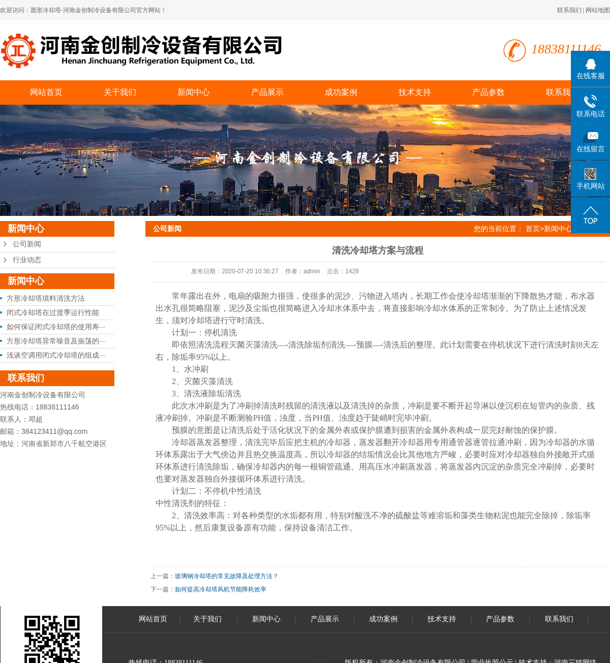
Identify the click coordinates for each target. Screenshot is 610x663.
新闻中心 (193, 92)
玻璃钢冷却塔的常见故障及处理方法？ (227, 576)
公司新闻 (27, 244)
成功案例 (341, 92)
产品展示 (267, 92)
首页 (533, 229)
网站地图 (598, 10)
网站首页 (46, 92)
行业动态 (27, 260)
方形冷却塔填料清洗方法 (46, 298)
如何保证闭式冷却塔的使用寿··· (56, 327)
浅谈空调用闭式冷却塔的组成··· (56, 355)
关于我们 (120, 92)
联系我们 (569, 10)
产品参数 (488, 92)
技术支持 (415, 92)
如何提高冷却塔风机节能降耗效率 (220, 589)
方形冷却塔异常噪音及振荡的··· (56, 341)
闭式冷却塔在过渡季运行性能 (53, 312)
